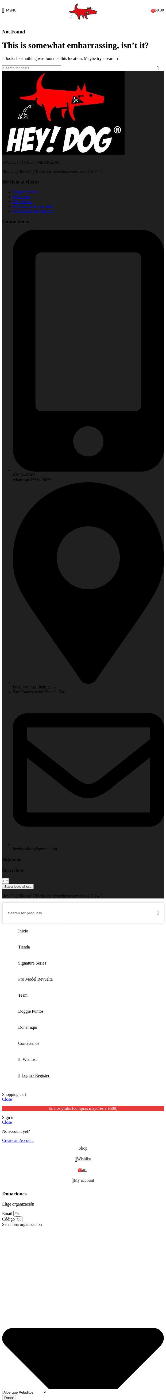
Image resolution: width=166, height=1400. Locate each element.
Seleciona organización (22, 1224)
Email (7, 1213)
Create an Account (18, 1140)
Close (7, 1099)
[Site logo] (83, 19)
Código (9, 1219)
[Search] (31, 68)
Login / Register (35, 1075)
